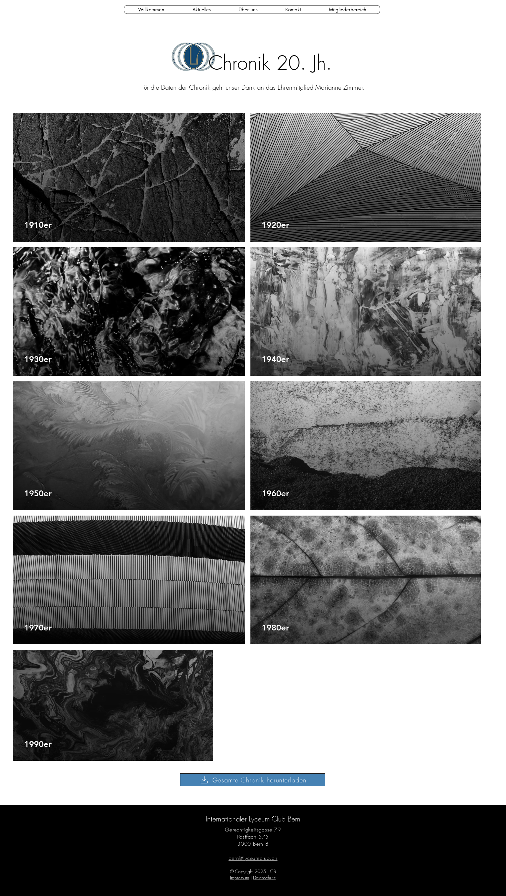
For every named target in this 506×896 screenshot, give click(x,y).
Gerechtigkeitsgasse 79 (253, 829)
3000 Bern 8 (253, 843)
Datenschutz (264, 877)
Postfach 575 (253, 836)
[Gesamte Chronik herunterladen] (252, 779)
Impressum (239, 877)
